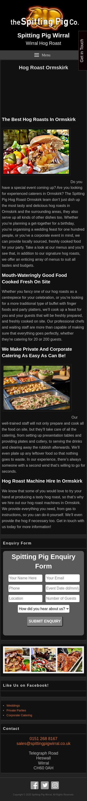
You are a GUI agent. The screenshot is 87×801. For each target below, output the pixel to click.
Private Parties (16, 710)
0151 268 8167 (43, 738)
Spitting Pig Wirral (43, 35)
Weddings (13, 705)
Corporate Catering (19, 715)
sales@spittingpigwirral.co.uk (43, 743)
